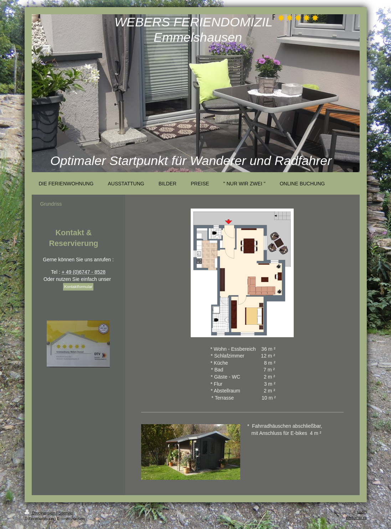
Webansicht (356, 517)
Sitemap (65, 513)
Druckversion (41, 513)
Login (361, 512)
